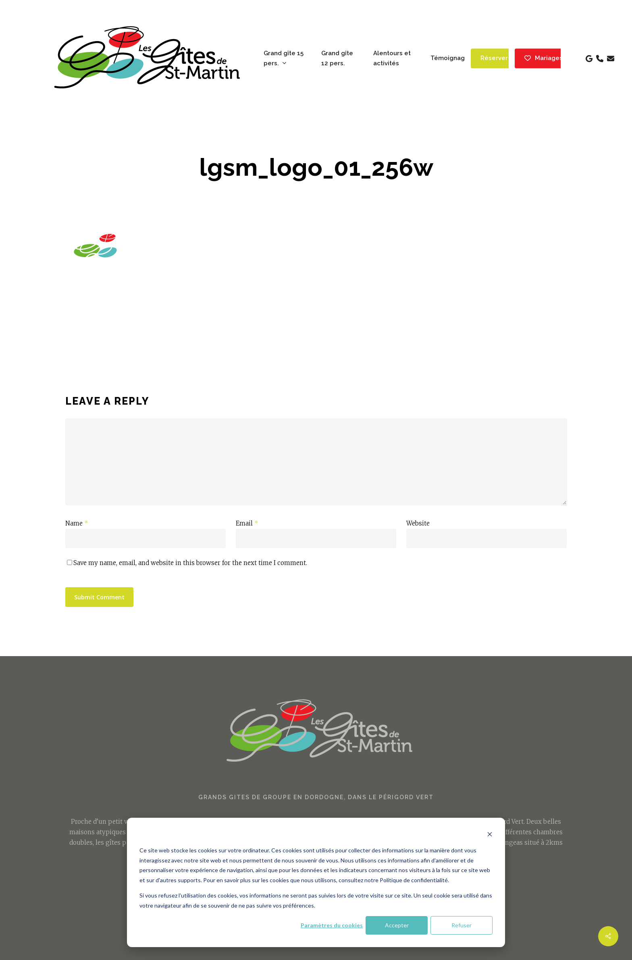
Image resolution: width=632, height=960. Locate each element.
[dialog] (316, 882)
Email (247, 523)
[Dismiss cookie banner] (490, 835)
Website (418, 523)
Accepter (397, 925)
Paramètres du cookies (332, 925)
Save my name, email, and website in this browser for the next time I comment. (190, 563)
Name (76, 523)
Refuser (461, 925)
